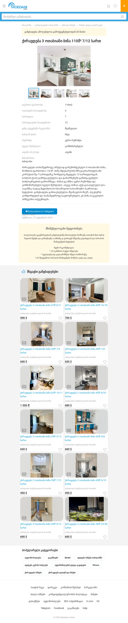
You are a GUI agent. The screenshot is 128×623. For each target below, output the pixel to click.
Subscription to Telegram (39, 211)
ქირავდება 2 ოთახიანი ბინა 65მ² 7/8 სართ (85, 351)
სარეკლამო (90, 587)
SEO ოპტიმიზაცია (73, 601)
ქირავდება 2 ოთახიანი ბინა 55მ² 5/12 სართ (40, 438)
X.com (89, 601)
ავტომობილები (52, 601)
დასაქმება (34, 601)
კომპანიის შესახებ (71, 587)
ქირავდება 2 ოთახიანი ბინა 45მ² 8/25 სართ (85, 394)
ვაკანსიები (73, 608)
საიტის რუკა (37, 587)
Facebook (59, 608)
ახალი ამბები (37, 594)
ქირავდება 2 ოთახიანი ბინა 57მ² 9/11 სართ (40, 307)
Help (85, 608)
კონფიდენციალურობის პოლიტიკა (68, 594)
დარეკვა (52, 587)
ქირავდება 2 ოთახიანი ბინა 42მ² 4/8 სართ (85, 438)
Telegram (45, 608)
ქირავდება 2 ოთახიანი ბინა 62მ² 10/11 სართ (41, 394)
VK (97, 601)
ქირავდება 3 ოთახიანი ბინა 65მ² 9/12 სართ (40, 526)
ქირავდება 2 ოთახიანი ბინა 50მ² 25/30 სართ (86, 526)
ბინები (94, 594)
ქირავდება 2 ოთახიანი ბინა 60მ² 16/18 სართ (86, 307)
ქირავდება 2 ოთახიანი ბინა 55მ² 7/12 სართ (40, 482)
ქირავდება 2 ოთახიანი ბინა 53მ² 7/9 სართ (40, 351)
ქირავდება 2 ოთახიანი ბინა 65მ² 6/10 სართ (85, 482)
